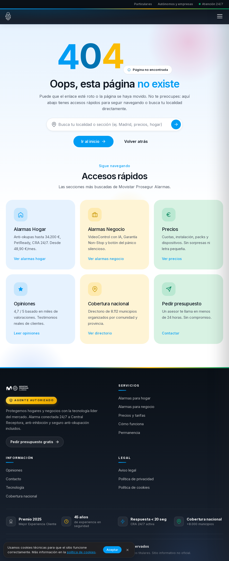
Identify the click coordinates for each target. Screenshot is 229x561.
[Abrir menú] (219, 16)
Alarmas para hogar (134, 398)
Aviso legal (127, 470)
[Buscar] (113, 124)
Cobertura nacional (21, 496)
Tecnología (15, 487)
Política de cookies (134, 487)
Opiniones (14, 470)
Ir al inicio (93, 141)
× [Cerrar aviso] (127, 550)
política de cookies (81, 552)
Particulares (143, 4)
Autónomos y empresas (175, 4)
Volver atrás (136, 141)
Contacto (13, 479)
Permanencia (129, 433)
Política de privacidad (136, 479)
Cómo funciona (131, 424)
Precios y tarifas (131, 415)
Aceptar (112, 550)
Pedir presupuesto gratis (34, 442)
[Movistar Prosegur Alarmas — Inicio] (8, 16)
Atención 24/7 (211, 4)
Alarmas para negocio (136, 407)
